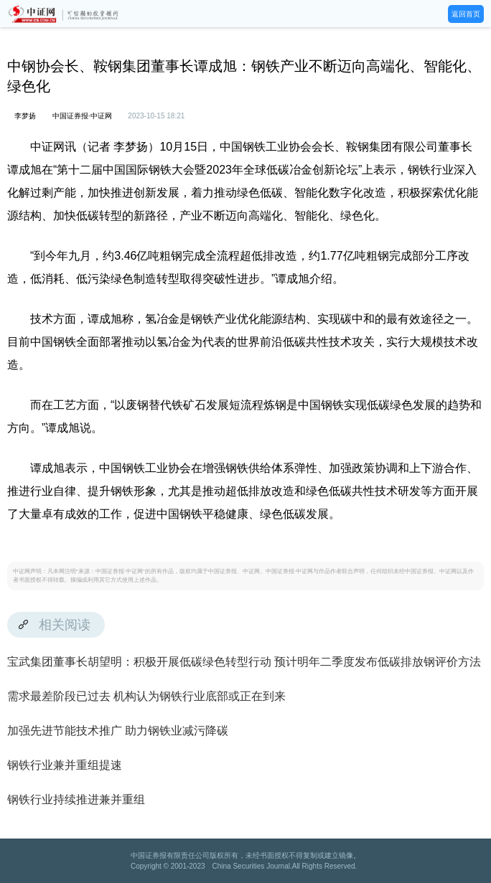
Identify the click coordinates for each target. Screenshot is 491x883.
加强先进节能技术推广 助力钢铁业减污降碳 (117, 730)
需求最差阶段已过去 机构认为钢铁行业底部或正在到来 (146, 696)
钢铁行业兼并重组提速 (64, 765)
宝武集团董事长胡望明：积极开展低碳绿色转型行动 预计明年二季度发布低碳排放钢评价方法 (244, 662)
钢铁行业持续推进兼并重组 (76, 799)
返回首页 (466, 14)
